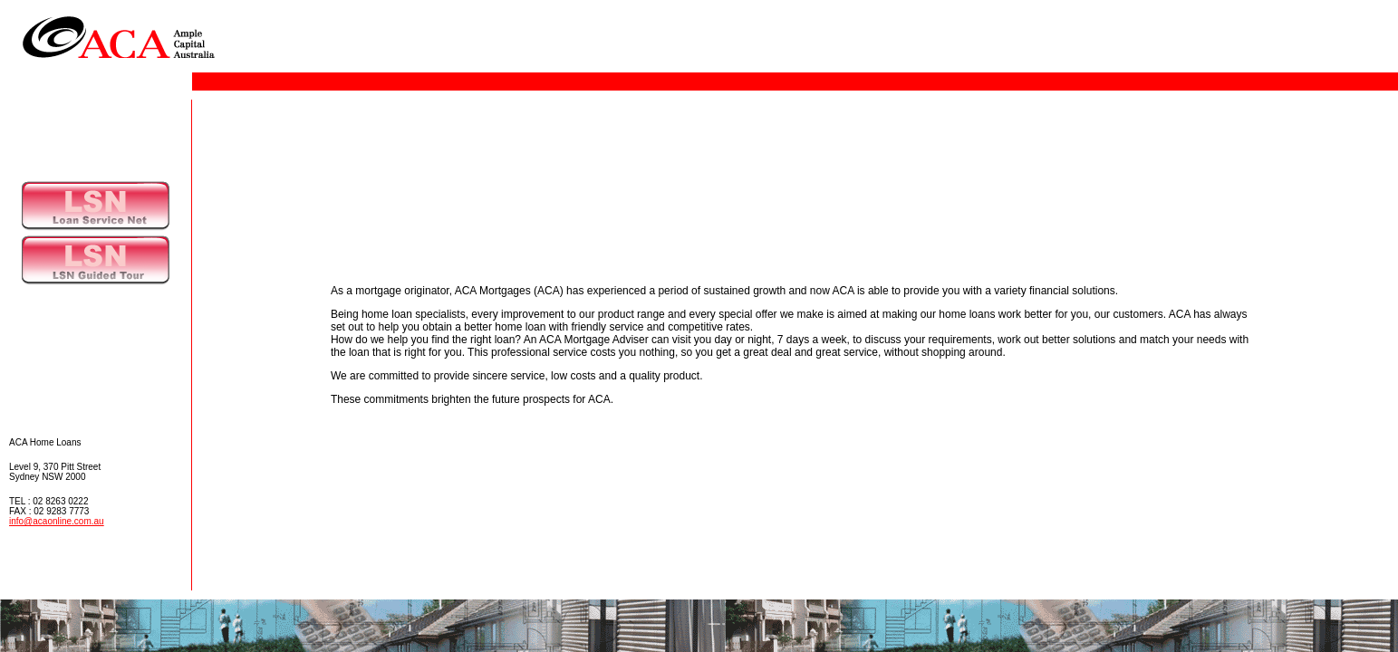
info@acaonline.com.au (56, 521)
